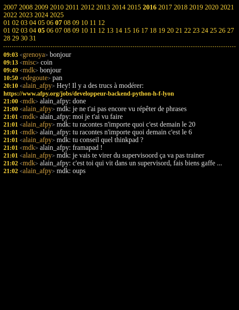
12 (101, 30)
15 (127, 30)
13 (109, 30)
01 (6, 30)
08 (67, 30)
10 (84, 30)
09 (75, 30)
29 (15, 38)
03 (24, 30)
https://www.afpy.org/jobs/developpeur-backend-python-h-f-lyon (88, 93)
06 (50, 30)
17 (144, 30)
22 (187, 30)
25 (213, 30)
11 (93, 30)
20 (170, 30)
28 (6, 38)
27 (230, 30)
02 (15, 30)
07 (58, 30)
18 (152, 30)
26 (221, 30)
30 (24, 38)
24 (204, 30)
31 (32, 38)
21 (178, 30)
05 (41, 30)
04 (32, 30)
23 (195, 30)
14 (118, 30)
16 (135, 30)
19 (161, 30)
